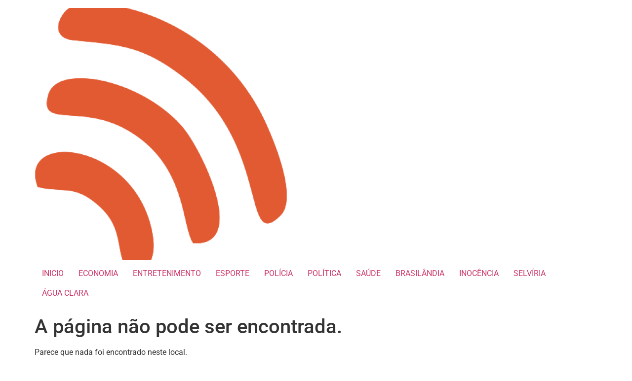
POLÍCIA (278, 273)
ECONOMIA (98, 273)
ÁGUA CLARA (65, 293)
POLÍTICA (324, 273)
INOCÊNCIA (479, 273)
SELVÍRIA (530, 273)
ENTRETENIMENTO (167, 273)
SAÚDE (368, 273)
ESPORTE (232, 273)
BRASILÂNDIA (419, 273)
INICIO (53, 273)
